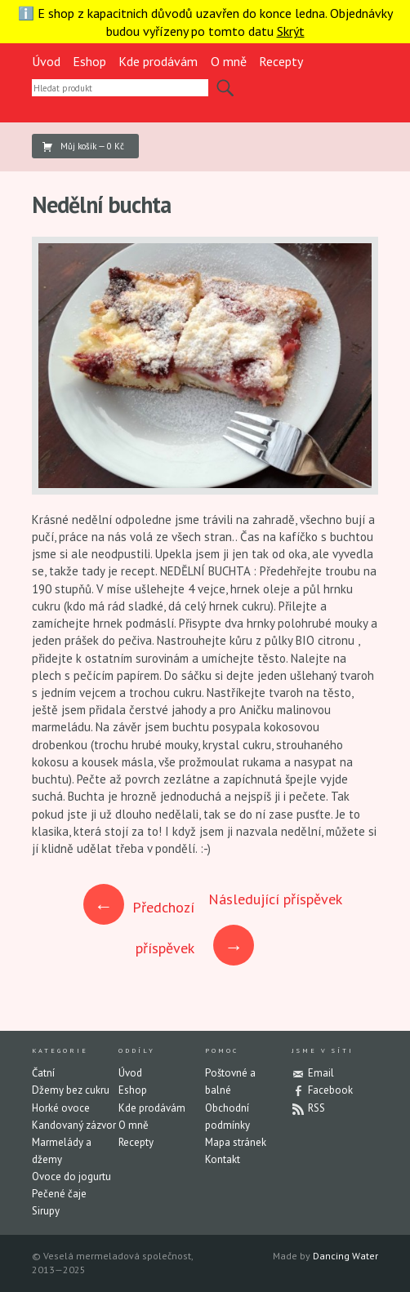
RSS (316, 1108)
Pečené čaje (59, 1194)
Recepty (281, 61)
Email (321, 1073)
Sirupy (46, 1211)
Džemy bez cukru (70, 1090)
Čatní (43, 1073)
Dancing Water (345, 1256)
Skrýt (291, 31)
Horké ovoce (61, 1108)
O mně (229, 61)
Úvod (46, 61)
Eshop (89, 61)
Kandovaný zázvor (74, 1125)
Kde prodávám (158, 61)
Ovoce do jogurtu (71, 1176)
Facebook (330, 1090)
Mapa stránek (235, 1142)
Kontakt (222, 1159)
